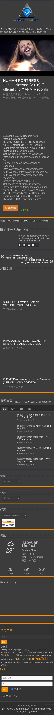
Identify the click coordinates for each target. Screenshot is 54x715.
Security (4, 650)
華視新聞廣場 (38, 652)
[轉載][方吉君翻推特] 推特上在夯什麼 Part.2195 (33, 416)
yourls (30, 650)
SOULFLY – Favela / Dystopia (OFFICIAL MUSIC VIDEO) (21, 303)
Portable (25, 652)
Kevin (34, 711)
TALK (10, 650)
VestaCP (44, 655)
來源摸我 (10, 208)
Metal (25, 221)
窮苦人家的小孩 (14, 94)
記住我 (16, 689)
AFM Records (13, 221)
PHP (8, 659)
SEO (2, 662)
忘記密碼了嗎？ (10, 696)
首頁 (4, 29)
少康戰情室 (17, 650)
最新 (4, 409)
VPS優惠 (16, 662)
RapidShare (38, 662)
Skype (24, 650)
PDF (13, 659)
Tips (31, 652)
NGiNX (28, 655)
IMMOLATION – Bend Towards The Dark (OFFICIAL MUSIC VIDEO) (24, 342)
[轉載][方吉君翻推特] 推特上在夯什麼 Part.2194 (33, 438)
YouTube (44, 221)
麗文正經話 (20, 655)
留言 (21, 409)
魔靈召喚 (4, 665)
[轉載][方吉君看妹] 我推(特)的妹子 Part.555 (34, 427)
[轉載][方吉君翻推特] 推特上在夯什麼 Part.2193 (33, 460)
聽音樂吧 (13, 29)
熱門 (13, 409)
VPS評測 (8, 662)
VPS (19, 652)
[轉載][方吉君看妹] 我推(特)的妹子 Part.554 (34, 449)
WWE (31, 662)
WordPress (12, 652)
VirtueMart (36, 655)
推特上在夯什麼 (24, 658)
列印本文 (26, 210)
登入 (30, 402)
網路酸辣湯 (48, 662)
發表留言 (26, 97)
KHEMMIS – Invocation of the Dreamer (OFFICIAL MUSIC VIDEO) (26, 381)
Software (24, 662)
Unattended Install (41, 650)
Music (34, 221)
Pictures (4, 652)
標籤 (29, 409)
